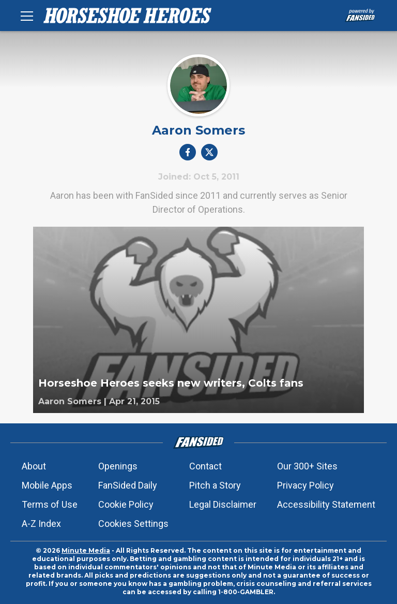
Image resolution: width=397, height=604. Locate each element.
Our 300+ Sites (307, 466)
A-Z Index (41, 523)
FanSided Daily (127, 485)
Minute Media (86, 550)
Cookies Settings (133, 523)
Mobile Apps (47, 485)
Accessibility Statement (326, 504)
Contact (205, 466)
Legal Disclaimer (222, 504)
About (34, 466)
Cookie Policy (126, 504)
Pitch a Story (215, 485)
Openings (118, 466)
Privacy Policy (305, 485)
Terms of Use (50, 504)
